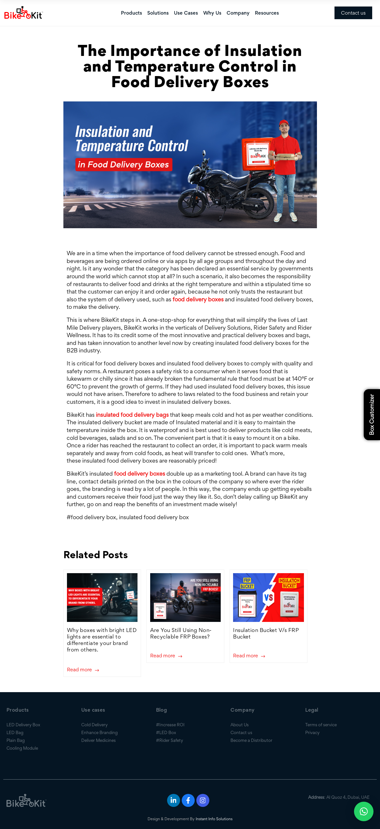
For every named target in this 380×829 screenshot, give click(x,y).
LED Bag (15, 732)
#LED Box (166, 732)
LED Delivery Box (23, 724)
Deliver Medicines (98, 740)
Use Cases (186, 13)
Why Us (212, 13)
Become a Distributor (251, 740)
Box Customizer (371, 414)
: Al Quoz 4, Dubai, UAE (339, 797)
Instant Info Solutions (214, 818)
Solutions (158, 13)
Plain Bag (16, 740)
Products (131, 13)
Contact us (353, 13)
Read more (83, 669)
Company (238, 13)
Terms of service (321, 724)
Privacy (312, 732)
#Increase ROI (170, 724)
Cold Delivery (94, 724)
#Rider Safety (169, 740)
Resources (267, 13)
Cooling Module (22, 748)
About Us (239, 724)
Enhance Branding (99, 732)
